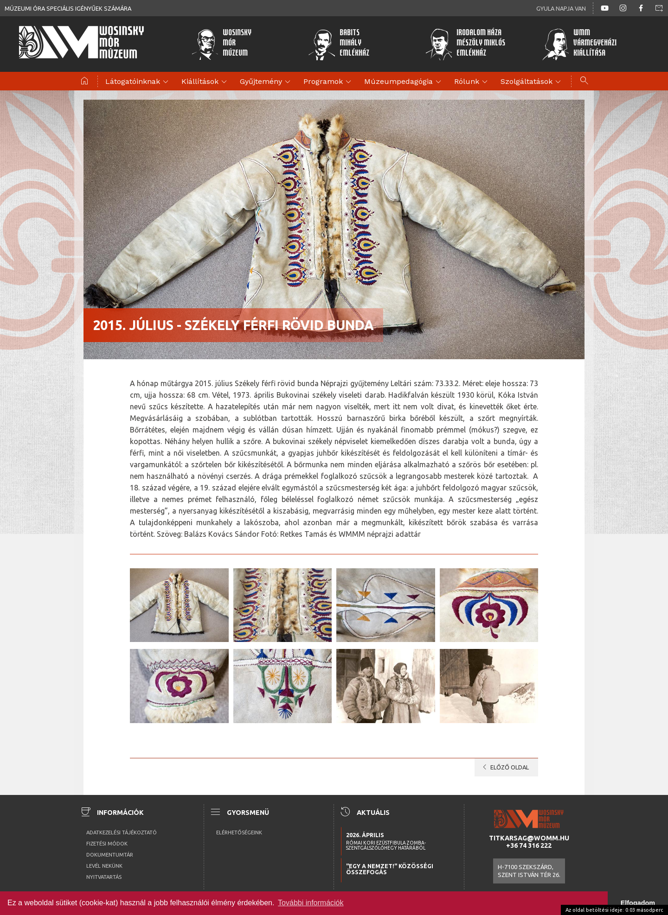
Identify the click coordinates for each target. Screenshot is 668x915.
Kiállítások (205, 82)
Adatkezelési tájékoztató (121, 832)
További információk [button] (310, 903)
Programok (328, 82)
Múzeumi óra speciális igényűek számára (68, 8)
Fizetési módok (107, 843)
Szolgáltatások (532, 82)
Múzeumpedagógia (404, 82)
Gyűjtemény (266, 82)
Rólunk (472, 82)
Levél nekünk (104, 866)
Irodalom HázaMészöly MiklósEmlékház (465, 44)
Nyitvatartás (104, 877)
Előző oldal (504, 767)
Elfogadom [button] (638, 903)
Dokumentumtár (109, 855)
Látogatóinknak (138, 82)
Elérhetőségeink (239, 832)
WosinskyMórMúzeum (221, 44)
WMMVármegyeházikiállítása (579, 44)
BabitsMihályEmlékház (339, 44)
